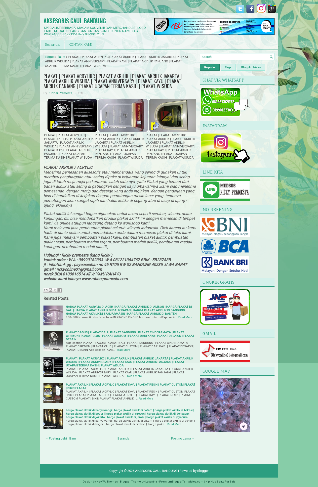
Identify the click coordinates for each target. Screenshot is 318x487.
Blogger (203, 471)
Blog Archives (251, 67)
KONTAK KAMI (80, 44)
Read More (185, 317)
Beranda (52, 44)
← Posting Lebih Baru (60, 438)
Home (49, 57)
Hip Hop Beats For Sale (220, 481)
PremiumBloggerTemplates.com (181, 481)
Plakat (61, 57)
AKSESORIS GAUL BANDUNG (74, 20)
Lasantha (151, 481)
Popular (209, 67)
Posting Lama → (183, 438)
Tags (228, 67)
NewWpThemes (107, 481)
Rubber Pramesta (60, 93)
